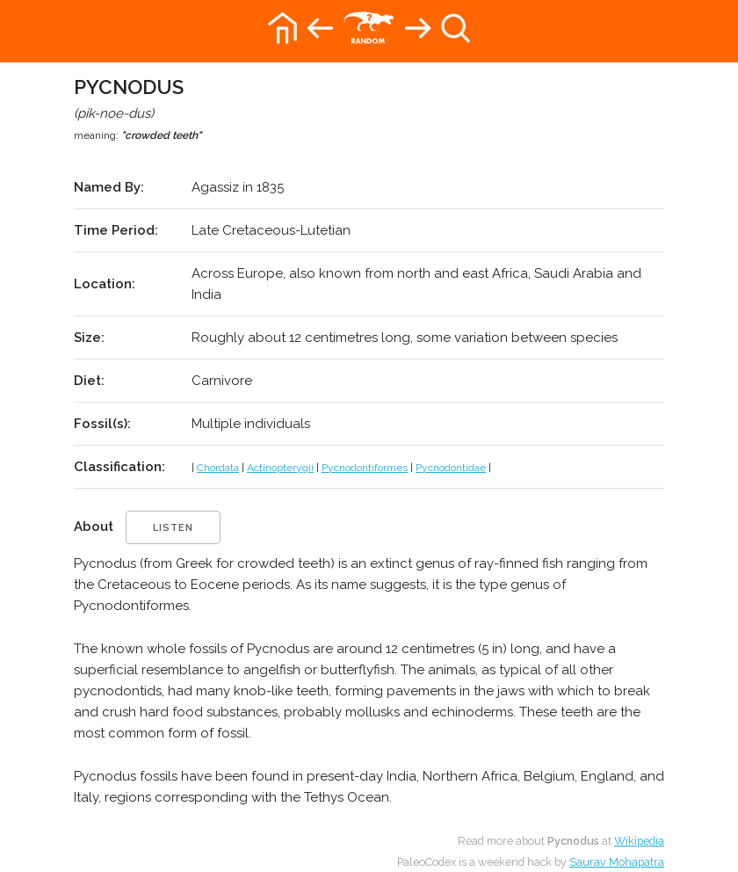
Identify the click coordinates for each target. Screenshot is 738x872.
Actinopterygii (280, 467)
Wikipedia (639, 840)
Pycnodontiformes (365, 467)
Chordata (218, 467)
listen (173, 528)
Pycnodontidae (451, 467)
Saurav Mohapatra (616, 861)
